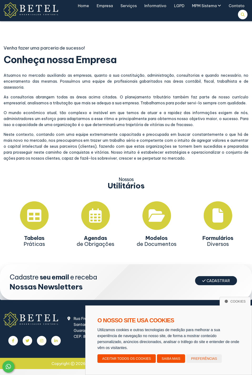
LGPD (179, 5)
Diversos (217, 241)
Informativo (155, 5)
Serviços (129, 5)
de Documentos (156, 241)
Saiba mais (171, 358)
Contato (237, 5)
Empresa (105, 5)
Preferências (204, 358)
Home (83, 5)
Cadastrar (216, 280)
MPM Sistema (206, 5)
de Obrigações (95, 241)
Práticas (34, 241)
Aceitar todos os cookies (126, 358)
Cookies (235, 301)
